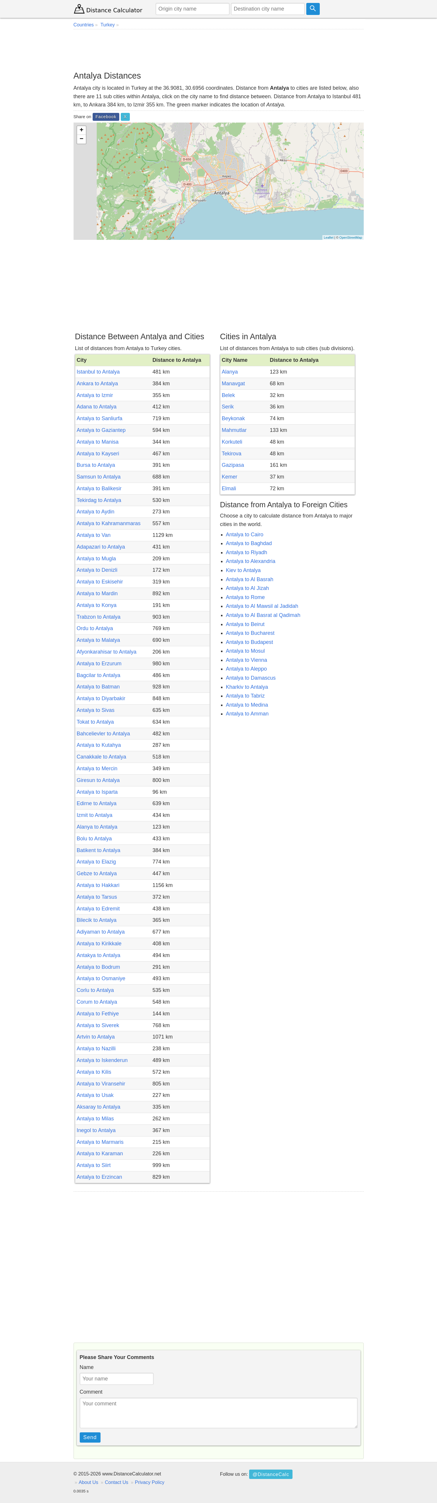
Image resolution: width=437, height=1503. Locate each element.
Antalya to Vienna (246, 660)
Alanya (230, 372)
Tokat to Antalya (95, 722)
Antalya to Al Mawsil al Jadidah (262, 606)
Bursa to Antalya (96, 465)
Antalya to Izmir (95, 395)
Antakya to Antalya (98, 955)
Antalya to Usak (95, 1095)
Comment (91, 1392)
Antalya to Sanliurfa (100, 418)
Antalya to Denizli (97, 570)
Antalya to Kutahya (99, 745)
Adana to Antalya (97, 407)
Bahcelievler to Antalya (103, 734)
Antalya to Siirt (94, 1165)
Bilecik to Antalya (97, 920)
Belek (228, 395)
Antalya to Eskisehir (100, 582)
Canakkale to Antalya (101, 757)
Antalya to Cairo (244, 534)
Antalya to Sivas (96, 710)
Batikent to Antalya (98, 850)
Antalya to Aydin (96, 512)
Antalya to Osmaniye (101, 978)
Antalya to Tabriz (245, 696)
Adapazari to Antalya (101, 547)
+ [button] (81, 130)
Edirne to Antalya (97, 803)
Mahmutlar (234, 430)
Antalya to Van (94, 535)
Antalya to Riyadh (246, 552)
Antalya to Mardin (97, 593)
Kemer (229, 477)
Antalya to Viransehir (101, 1084)
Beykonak (233, 418)
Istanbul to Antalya (98, 372)
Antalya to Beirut (245, 624)
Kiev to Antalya (243, 570)
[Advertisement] (219, 49)
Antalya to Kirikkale (99, 943)
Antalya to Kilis (94, 1072)
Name (87, 1367)
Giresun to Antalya (98, 780)
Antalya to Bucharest (250, 633)
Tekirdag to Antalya (99, 500)
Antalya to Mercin (97, 768)
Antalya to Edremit (98, 909)
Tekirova (232, 454)
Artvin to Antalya (96, 1037)
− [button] (81, 139)
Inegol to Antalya (96, 1130)
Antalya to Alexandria (251, 561)
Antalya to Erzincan (99, 1177)
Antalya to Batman (98, 687)
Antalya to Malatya (98, 640)
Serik (228, 407)
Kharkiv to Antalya (247, 687)
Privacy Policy (149, 1482)
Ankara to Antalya (97, 383)
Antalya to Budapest (249, 642)
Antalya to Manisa (98, 442)
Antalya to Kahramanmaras (109, 523)
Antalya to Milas (95, 1119)
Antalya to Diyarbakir (101, 698)
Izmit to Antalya (95, 815)
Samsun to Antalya (99, 477)
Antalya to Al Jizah (247, 588)
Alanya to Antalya (97, 827)
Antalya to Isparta (97, 792)
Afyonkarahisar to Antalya (107, 652)
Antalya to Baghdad (249, 543)
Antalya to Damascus (251, 678)
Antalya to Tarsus (97, 897)
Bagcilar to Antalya (98, 675)
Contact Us (116, 1482)
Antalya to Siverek (98, 1025)
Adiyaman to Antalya (101, 932)
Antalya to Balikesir (99, 488)
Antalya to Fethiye (98, 1014)
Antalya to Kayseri (98, 454)
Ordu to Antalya (95, 628)
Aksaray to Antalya (98, 1107)
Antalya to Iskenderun (102, 1060)
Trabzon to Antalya (98, 617)
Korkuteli (232, 442)
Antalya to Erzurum (99, 663)
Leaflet (329, 237)
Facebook (106, 116)
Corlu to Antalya (95, 990)
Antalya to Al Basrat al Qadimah (263, 615)
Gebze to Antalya (97, 873)
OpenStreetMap (350, 237)
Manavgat (233, 383)
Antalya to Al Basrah (249, 579)
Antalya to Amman (247, 714)
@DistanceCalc (271, 1474)
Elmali (229, 488)
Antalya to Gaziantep (101, 430)
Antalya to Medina (247, 705)
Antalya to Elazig (96, 862)
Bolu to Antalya (94, 839)
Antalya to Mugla (96, 558)
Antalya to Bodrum (98, 967)
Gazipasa (233, 465)
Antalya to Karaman (100, 1153)
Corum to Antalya (97, 1002)
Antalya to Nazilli (96, 1048)
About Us (88, 1482)
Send (90, 1437)
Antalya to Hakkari (98, 885)
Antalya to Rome (245, 597)
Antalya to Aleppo (246, 669)
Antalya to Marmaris (100, 1142)
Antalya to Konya (97, 605)
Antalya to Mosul (245, 651)
